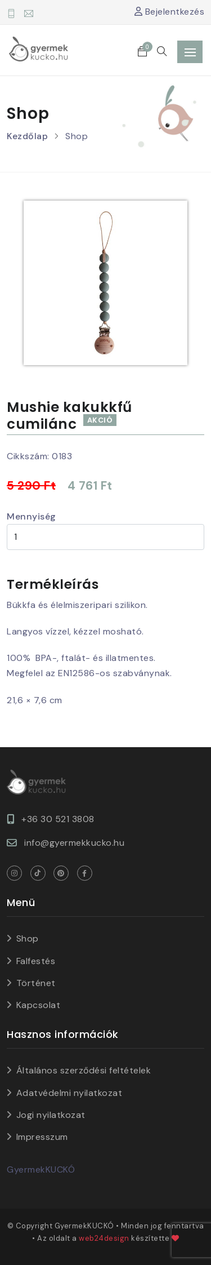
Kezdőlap (27, 136)
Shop (27, 938)
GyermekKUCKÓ (41, 1169)
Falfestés (36, 961)
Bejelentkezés (169, 11)
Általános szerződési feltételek (83, 1070)
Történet (36, 983)
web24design (104, 1238)
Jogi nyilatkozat (51, 1115)
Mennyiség (31, 516)
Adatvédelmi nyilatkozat (69, 1093)
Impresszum (42, 1137)
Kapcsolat (38, 1005)
